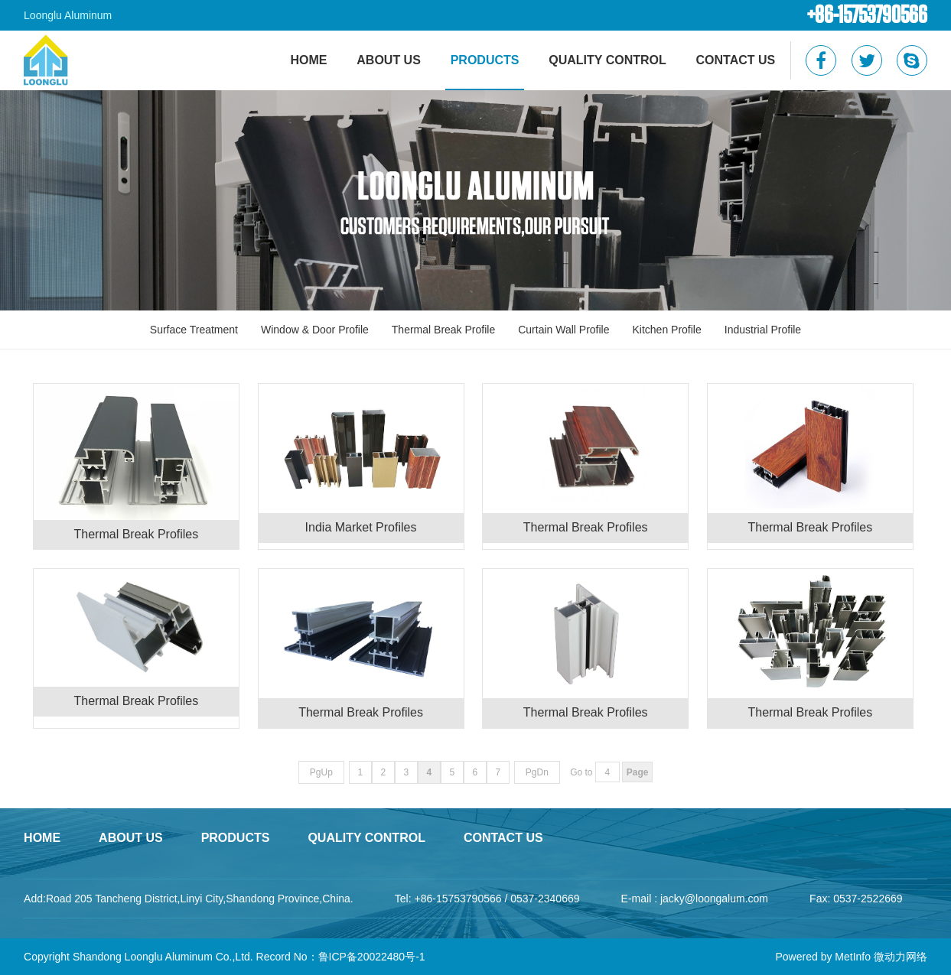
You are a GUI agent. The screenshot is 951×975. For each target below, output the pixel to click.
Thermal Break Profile (443, 329)
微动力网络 (900, 957)
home (42, 837)
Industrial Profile (763, 329)
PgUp (321, 772)
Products (485, 60)
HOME (308, 60)
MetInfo (853, 957)
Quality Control (607, 60)
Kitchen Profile (667, 329)
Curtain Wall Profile (563, 329)
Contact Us (736, 60)
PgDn (537, 772)
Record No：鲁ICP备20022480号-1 (340, 957)
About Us (389, 60)
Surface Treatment (194, 329)
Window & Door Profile (315, 329)
